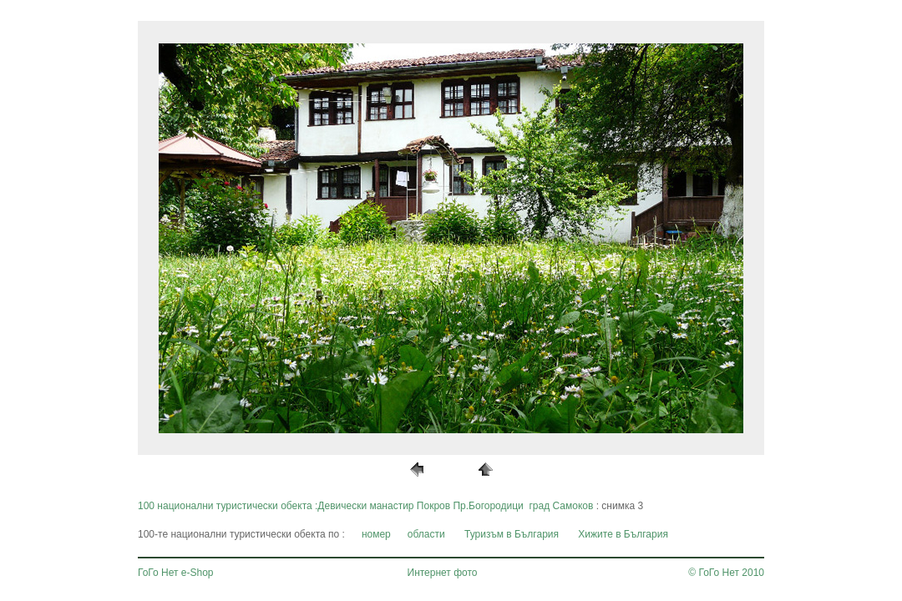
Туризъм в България (511, 534)
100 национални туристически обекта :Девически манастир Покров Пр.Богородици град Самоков (365, 506)
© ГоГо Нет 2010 (726, 572)
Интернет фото (443, 572)
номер (376, 534)
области (426, 534)
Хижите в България (623, 534)
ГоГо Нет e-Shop (176, 572)
